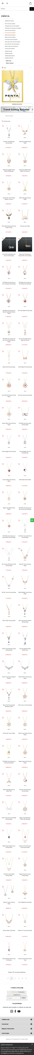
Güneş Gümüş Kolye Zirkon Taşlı (25, 959)
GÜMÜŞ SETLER (8, 51)
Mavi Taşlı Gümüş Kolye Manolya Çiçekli (9, 705)
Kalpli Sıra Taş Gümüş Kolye (25, 930)
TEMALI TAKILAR (9, 63)
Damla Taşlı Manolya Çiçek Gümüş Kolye (9, 649)
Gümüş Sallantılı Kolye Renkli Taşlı (25, 649)
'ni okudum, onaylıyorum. (16, 993)
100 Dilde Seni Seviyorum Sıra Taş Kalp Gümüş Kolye (9, 283)
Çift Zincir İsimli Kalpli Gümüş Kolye (9, 874)
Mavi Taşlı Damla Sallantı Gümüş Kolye (25, 621)
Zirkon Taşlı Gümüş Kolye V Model (9, 677)
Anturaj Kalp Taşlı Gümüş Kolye (9, 480)
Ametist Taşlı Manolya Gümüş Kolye (9, 142)
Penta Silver (9, 116)
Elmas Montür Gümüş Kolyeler (12, 44)
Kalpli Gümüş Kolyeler (10, 35)
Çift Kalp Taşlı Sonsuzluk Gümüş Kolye (25, 424)
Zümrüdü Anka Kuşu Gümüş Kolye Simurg (9, 226)
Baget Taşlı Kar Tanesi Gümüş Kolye (25, 874)
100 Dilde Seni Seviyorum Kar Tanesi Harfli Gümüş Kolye (9, 340)
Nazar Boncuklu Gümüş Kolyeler (12, 41)
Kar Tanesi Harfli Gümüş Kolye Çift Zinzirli (25, 339)
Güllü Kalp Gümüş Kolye (25, 479)
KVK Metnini (15, 992)
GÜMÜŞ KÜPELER (9, 58)
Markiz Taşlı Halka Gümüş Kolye (25, 734)
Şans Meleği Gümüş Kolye (25, 902)
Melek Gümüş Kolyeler (10, 37)
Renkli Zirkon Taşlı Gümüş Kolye (25, 677)
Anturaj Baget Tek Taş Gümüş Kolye (25, 452)
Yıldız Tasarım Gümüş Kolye (25, 705)
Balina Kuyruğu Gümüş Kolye (25, 198)
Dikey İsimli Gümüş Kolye (9, 367)
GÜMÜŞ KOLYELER (9, 21)
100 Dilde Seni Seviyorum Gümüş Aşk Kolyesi (9, 762)
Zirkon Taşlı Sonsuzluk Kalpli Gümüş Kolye (9, 818)
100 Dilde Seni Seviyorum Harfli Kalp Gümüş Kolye (25, 283)
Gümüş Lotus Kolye (25, 226)
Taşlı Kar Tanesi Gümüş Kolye (9, 903)
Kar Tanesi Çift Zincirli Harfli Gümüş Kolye (9, 564)
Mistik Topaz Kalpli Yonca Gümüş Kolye (9, 846)
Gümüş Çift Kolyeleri (10, 48)
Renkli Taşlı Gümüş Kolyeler (11, 46)
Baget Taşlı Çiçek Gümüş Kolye (25, 762)
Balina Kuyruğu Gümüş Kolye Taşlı (9, 790)
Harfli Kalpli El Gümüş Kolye (25, 367)
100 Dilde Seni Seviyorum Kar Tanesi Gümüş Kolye (25, 508)
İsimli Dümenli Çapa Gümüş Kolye (9, 395)
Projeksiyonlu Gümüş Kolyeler (12, 26)
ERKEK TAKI (8, 60)
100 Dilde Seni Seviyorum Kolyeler (13, 28)
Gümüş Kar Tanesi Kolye (9, 733)
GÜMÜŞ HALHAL (9, 53)
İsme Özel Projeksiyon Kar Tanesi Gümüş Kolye (9, 255)
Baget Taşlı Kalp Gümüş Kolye (9, 508)
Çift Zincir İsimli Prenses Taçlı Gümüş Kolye (25, 846)
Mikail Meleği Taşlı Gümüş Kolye (25, 593)
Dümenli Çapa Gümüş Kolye (25, 395)
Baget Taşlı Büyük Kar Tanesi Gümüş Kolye (25, 818)
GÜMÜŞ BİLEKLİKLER (10, 55)
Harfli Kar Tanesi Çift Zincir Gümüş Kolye (25, 536)
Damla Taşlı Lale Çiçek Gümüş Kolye (25, 790)
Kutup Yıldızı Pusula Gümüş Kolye (9, 424)
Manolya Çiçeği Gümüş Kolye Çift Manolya (9, 170)
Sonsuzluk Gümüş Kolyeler (11, 39)
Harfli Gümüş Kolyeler (10, 30)
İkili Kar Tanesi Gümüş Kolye (9, 592)
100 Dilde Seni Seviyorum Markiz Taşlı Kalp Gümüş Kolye (9, 312)
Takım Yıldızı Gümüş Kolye (9, 620)
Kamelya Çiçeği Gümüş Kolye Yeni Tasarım (25, 170)
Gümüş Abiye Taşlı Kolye (9, 930)
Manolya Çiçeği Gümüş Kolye (25, 142)
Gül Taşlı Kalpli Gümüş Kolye (25, 310)
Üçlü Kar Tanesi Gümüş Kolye (25, 564)
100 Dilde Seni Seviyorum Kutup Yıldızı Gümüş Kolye (8, 536)
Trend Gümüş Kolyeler (10, 32)
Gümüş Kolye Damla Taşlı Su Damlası (9, 959)
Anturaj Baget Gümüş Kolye (9, 451)
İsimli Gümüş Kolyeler (10, 23)
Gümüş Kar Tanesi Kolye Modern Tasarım (9, 198)
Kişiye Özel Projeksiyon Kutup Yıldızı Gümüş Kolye (25, 255)
